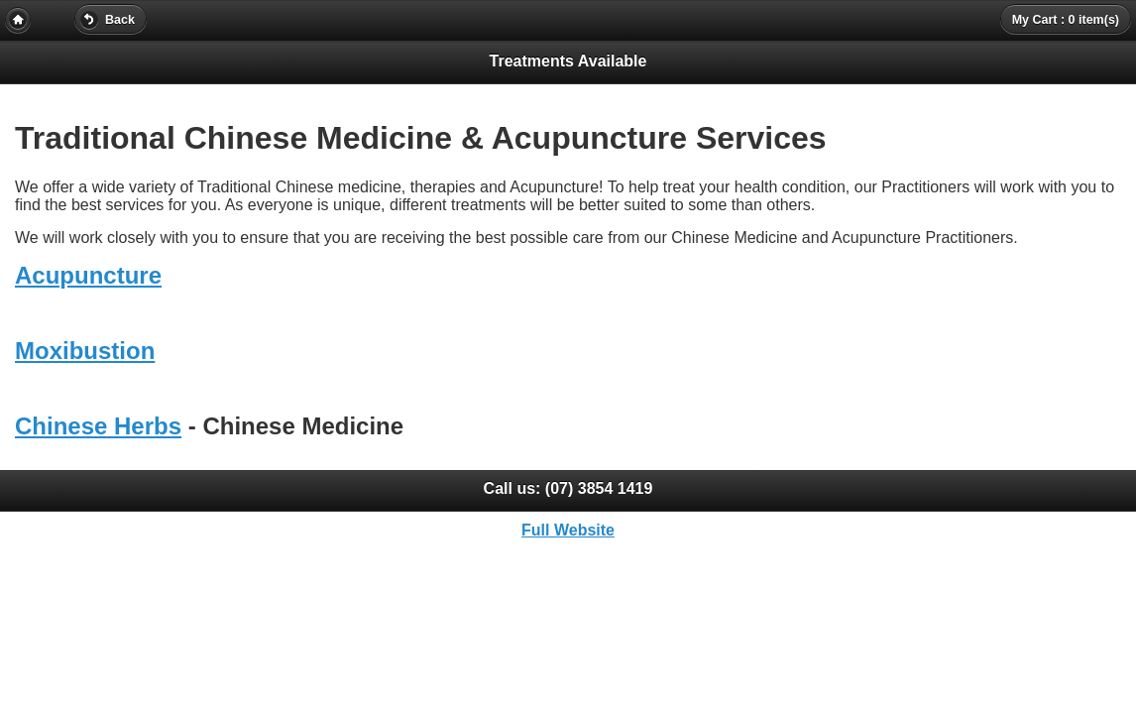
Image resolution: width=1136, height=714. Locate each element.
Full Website (568, 530)
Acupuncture (88, 275)
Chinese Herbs (98, 426)
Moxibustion (85, 350)
